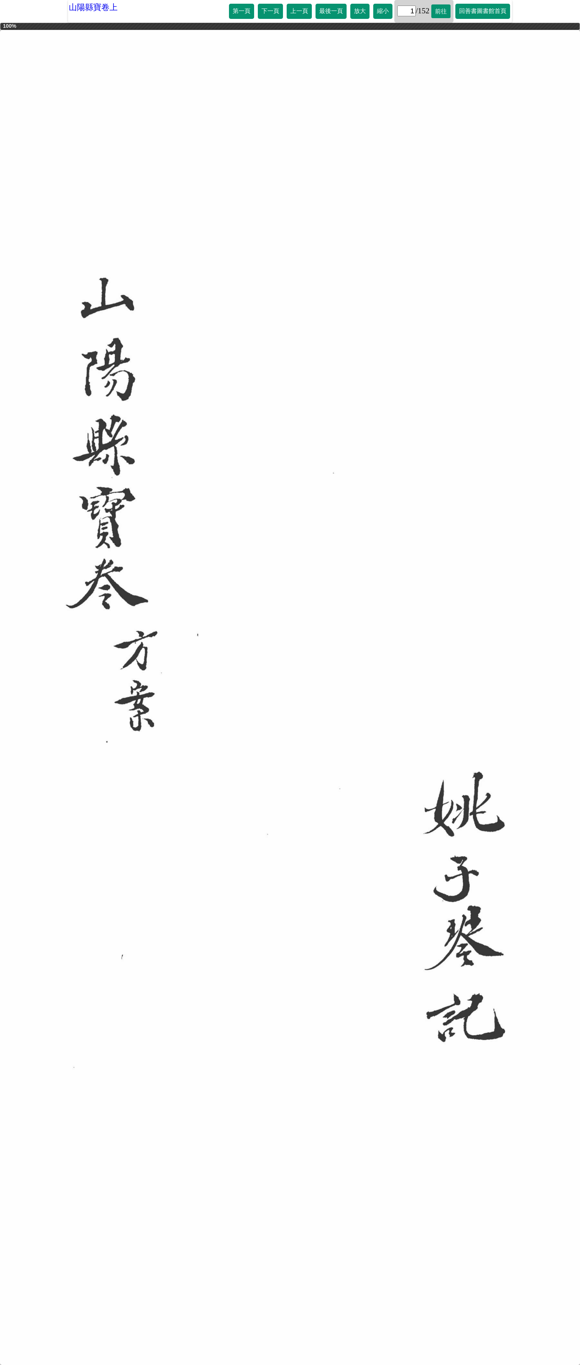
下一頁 (270, 11)
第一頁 (241, 11)
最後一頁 (331, 11)
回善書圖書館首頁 (482, 11)
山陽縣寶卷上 (93, 7)
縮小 (383, 11)
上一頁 (299, 11)
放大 (360, 11)
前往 (441, 11)
